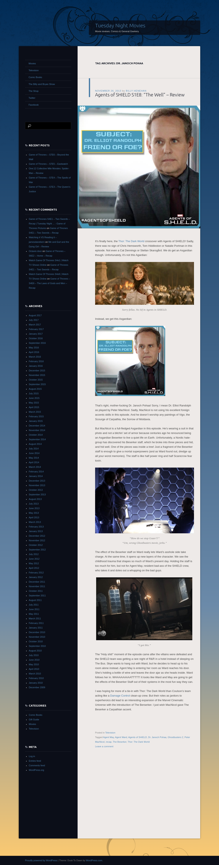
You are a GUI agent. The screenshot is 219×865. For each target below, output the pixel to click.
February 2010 (36, 678)
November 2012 (37, 540)
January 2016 (36, 366)
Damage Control (120, 695)
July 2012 (34, 554)
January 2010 (36, 683)
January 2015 (36, 421)
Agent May (108, 737)
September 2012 (37, 549)
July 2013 (34, 503)
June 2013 (34, 508)
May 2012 (34, 563)
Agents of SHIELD (137, 737)
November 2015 (37, 375)
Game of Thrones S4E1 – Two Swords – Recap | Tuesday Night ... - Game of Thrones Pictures (49, 223)
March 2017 (35, 324)
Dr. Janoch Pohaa (157, 737)
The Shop (34, 91)
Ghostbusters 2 (175, 737)
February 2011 (36, 623)
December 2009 (37, 687)
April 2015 (34, 407)
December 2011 (37, 581)
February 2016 (36, 361)
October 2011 (36, 591)
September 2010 (37, 646)
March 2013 (35, 522)
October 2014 (36, 435)
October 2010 (36, 641)
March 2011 (35, 618)
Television (110, 732)
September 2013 (37, 494)
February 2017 (36, 329)
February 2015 (36, 416)
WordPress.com (94, 860)
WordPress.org (36, 770)
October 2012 (36, 545)
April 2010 (34, 669)
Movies (32, 63)
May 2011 (34, 614)
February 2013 (36, 526)
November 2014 (37, 430)
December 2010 (37, 632)
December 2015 (37, 370)
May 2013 (34, 513)
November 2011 (37, 586)
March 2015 (35, 412)
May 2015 (34, 402)
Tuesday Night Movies (120, 25)
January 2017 (36, 334)
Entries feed (35, 761)
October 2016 (36, 338)
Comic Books (35, 77)
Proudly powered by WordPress (41, 860)
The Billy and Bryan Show (42, 84)
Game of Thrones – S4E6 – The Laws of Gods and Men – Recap (49, 283)
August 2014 (35, 444)
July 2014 (34, 448)
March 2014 (35, 467)
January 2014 (36, 476)
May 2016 (34, 347)
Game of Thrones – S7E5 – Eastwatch (48, 164)
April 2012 (34, 568)
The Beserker (119, 742)
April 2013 (34, 517)
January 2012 (36, 577)
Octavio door (35, 251)
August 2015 (35, 389)
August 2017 (35, 315)
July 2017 (34, 320)
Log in (32, 756)
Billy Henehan (136, 91)
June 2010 (34, 660)
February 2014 (36, 471)
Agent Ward (121, 737)
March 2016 (35, 356)
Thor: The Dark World (131, 241)
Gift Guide (34, 719)
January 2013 (36, 531)
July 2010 (34, 655)
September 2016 (37, 343)
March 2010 (35, 673)
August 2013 (35, 499)
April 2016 (34, 352)
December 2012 (37, 536)
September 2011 (37, 595)
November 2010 (37, 637)
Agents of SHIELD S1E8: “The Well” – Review (140, 94)
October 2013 (36, 490)
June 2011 (34, 609)
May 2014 (34, 458)
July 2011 (34, 604)
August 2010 (35, 650)
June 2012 (34, 559)
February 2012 (36, 572)
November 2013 (37, 485)
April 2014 (34, 462)
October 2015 (36, 379)
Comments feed (37, 765)
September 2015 (37, 384)
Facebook (34, 105)
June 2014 (34, 453)
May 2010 (34, 664)
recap (109, 742)
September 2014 (37, 439)
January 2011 (36, 627)
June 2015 (34, 398)
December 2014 (37, 425)
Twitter (32, 98)
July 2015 (34, 393)
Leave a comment (104, 746)
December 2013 (37, 480)
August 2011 (35, 600)
